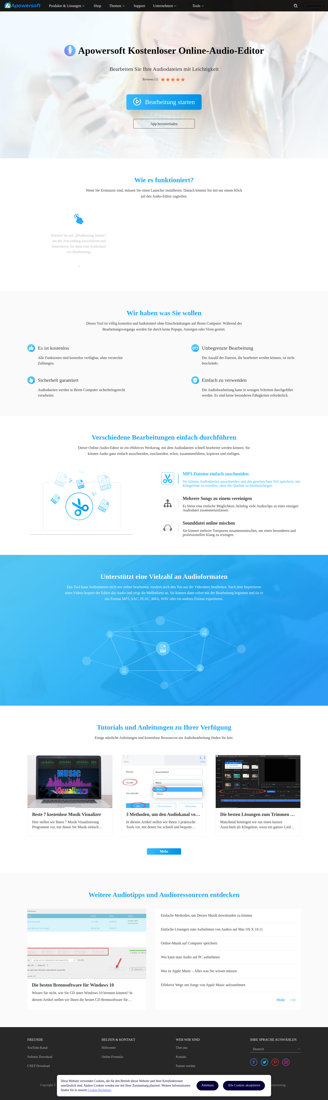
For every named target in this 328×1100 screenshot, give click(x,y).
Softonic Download (39, 1057)
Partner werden (185, 1066)
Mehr (164, 851)
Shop (97, 6)
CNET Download (38, 1066)
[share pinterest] (275, 1062)
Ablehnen (207, 1085)
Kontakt (181, 1057)
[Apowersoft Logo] (23, 5)
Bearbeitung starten (170, 101)
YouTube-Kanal (37, 1047)
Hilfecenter (109, 1047)
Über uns (181, 1047)
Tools (196, 6)
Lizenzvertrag (277, 1085)
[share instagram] (286, 1062)
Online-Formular (112, 1057)
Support (139, 6)
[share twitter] (264, 1062)
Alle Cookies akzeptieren (244, 1085)
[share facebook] (253, 1062)
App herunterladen (164, 124)
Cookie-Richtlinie (99, 1090)
